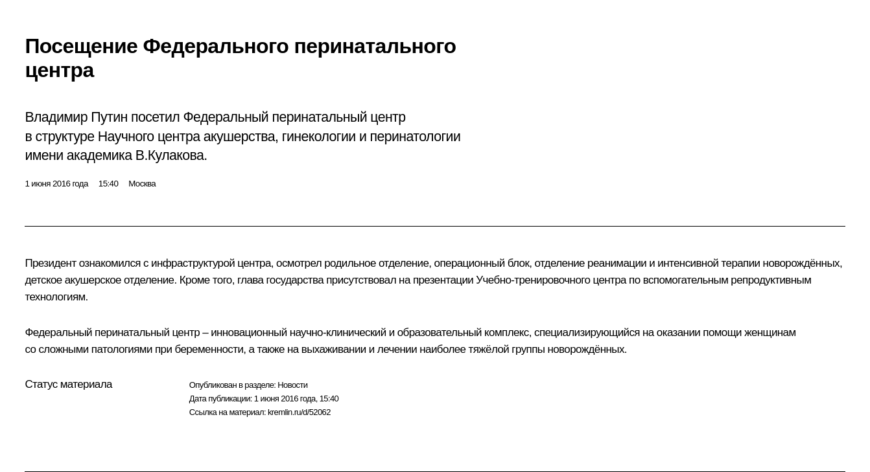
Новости (292, 385)
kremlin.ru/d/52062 (299, 412)
